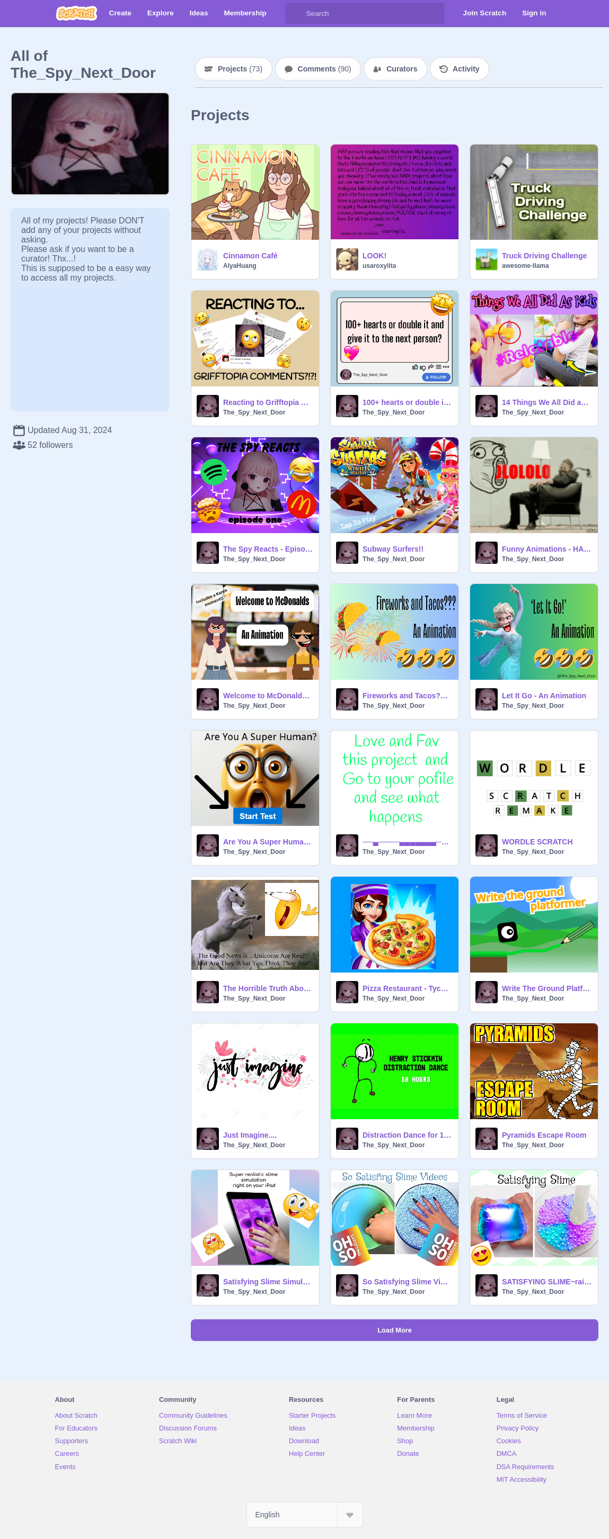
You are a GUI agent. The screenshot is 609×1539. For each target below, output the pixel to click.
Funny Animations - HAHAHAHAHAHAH (547, 549)
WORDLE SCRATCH (537, 842)
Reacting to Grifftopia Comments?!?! (268, 402)
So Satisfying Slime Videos (407, 1281)
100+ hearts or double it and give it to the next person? (407, 402)
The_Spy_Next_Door (254, 412)
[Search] (295, 13)
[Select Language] (304, 1514)
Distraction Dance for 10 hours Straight (407, 1135)
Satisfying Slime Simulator (268, 1281)
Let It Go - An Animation (544, 695)
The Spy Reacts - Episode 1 (268, 549)
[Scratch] (76, 13)
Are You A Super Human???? (268, 842)
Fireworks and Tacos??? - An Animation (407, 695)
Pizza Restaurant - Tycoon (407, 988)
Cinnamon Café (250, 255)
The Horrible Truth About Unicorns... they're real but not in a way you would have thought (268, 988)
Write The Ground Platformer (547, 988)
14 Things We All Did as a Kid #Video (547, 402)
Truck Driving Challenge (544, 255)
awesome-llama (525, 265)
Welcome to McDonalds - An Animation (268, 695)
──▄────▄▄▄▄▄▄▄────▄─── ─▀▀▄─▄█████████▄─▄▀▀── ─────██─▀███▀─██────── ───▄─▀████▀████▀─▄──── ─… (407, 842)
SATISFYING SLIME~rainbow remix (547, 1281)
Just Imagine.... (250, 1135)
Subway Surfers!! (393, 549)
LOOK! (374, 255)
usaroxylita (379, 265)
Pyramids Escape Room (544, 1135)
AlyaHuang (240, 265)
